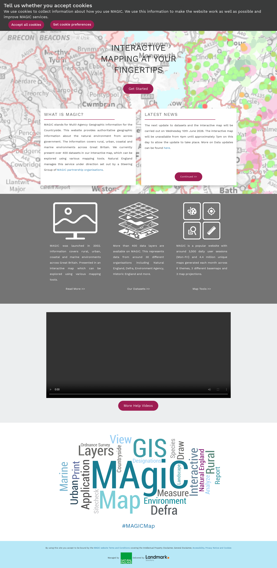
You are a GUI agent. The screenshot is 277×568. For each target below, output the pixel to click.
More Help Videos (138, 406)
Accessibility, (199, 548)
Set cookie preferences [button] (72, 24)
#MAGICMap (138, 525)
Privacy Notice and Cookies (218, 548)
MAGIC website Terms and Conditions (112, 548)
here (167, 148)
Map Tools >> (202, 288)
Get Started (141, 89)
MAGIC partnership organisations (80, 169)
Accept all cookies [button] (26, 25)
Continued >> (188, 176)
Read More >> (75, 288)
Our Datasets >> (138, 288)
